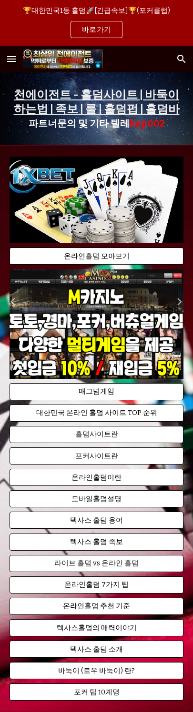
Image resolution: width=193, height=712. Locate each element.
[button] (11, 59)
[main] (96, 109)
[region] (96, 23)
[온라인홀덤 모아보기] (96, 256)
